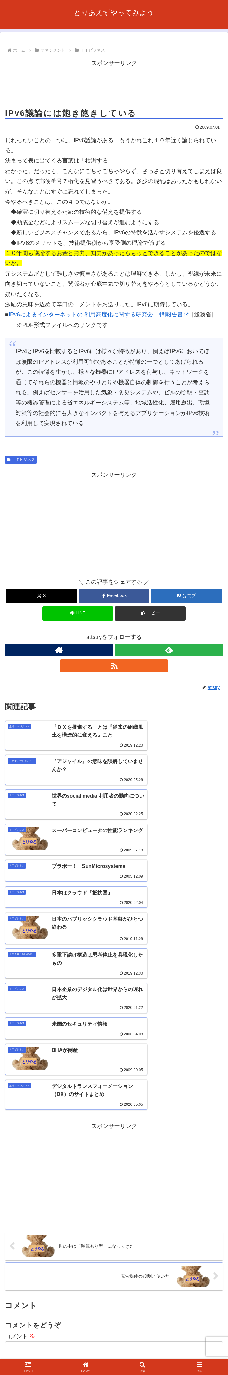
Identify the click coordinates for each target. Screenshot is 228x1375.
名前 (10, 1241)
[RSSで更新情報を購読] (114, 665)
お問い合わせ (39, 1354)
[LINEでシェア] (77, 613)
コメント (20, 1159)
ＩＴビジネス (21, 459)
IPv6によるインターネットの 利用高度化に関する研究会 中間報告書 (98, 314)
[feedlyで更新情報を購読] (169, 650)
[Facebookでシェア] (114, 596)
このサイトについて (114, 1345)
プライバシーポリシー (114, 1354)
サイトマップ (188, 1354)
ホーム (39, 1345)
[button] (150, 613)
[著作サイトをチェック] (59, 650)
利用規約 (188, 1345)
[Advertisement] (114, 84)
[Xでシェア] (41, 596)
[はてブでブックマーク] (186, 596)
